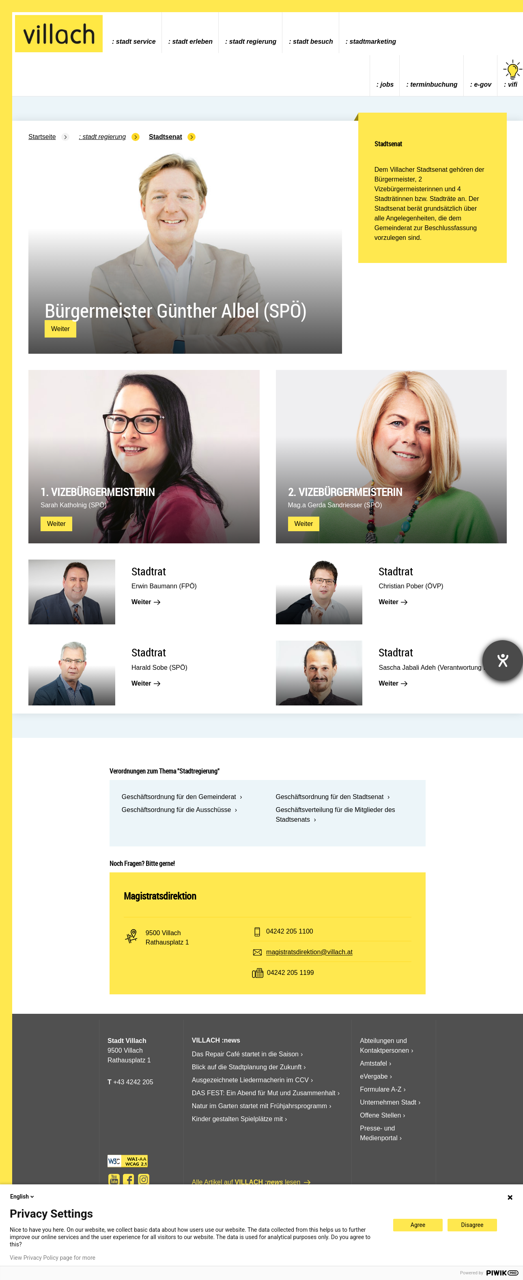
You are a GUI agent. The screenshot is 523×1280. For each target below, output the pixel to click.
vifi (513, 74)
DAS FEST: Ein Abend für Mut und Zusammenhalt (264, 1093)
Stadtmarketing (373, 41)
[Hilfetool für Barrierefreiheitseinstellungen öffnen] (502, 660)
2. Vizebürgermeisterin (345, 491)
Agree (418, 1225)
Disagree (472, 1225)
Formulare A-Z (380, 1089)
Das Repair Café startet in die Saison (245, 1054)
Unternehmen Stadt (388, 1102)
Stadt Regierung (252, 41)
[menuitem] (133, 32)
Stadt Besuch (313, 41)
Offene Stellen (380, 1115)
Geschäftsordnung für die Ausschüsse (176, 809)
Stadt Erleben (192, 41)
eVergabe (374, 1076)
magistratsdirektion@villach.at (309, 952)
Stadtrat (148, 571)
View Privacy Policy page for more (52, 1257)
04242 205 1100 (289, 931)
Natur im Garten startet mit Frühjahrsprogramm (259, 1106)
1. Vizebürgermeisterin (98, 491)
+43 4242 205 (133, 1082)
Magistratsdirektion (160, 895)
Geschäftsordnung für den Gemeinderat (179, 796)
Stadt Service (136, 41)
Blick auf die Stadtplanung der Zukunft (246, 1067)
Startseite (42, 136)
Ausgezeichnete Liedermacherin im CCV (250, 1080)
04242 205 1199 (290, 973)
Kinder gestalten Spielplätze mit (237, 1118)
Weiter (60, 328)
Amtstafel (373, 1063)
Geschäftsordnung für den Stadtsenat (329, 796)
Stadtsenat (165, 136)
